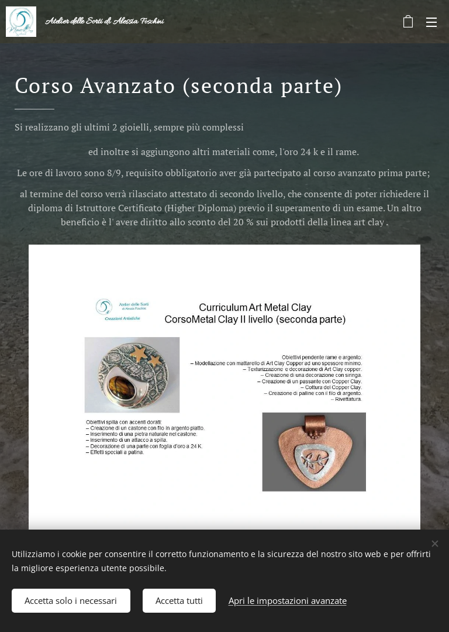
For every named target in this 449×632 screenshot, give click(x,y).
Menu (431, 22)
